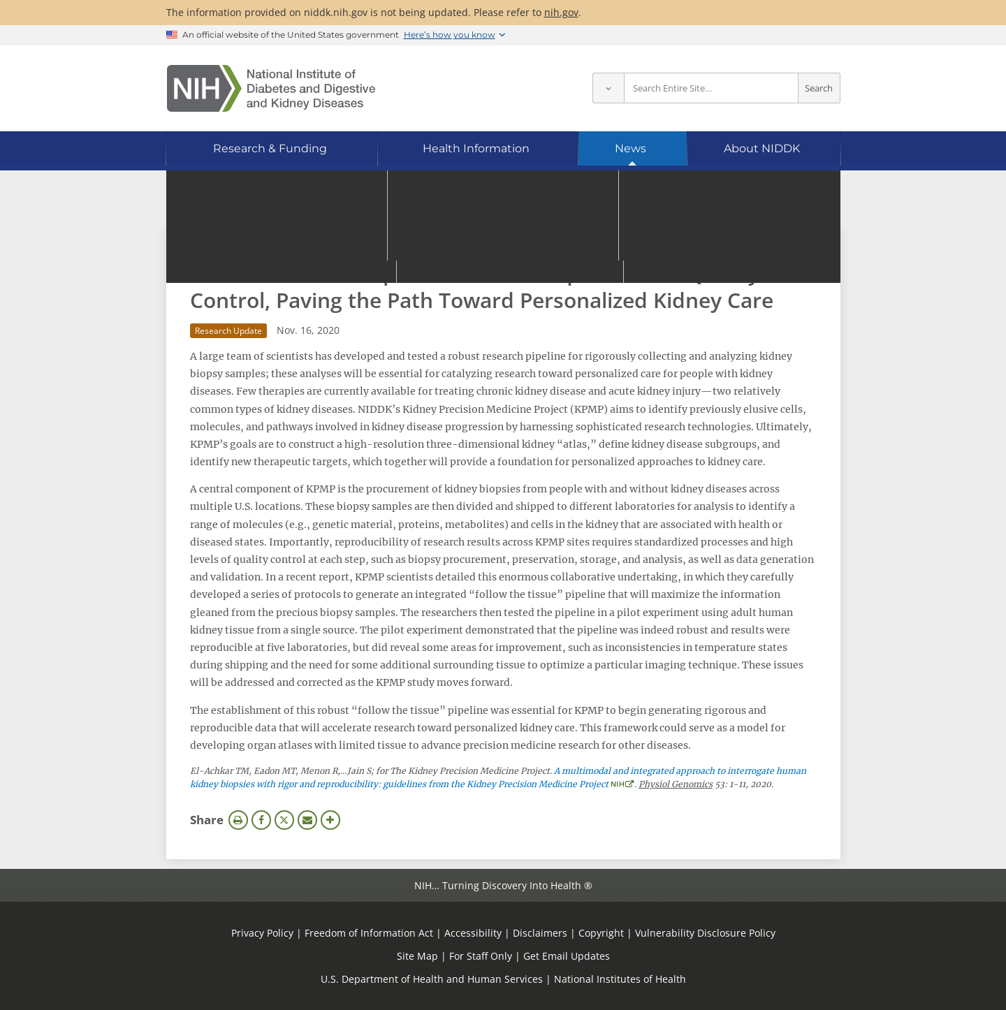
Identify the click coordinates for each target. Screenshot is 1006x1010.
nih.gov (561, 12)
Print (238, 820)
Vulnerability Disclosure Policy (705, 932)
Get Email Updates (566, 956)
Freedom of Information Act (369, 932)
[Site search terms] (711, 88)
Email (307, 820)
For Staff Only (480, 956)
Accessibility (473, 932)
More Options (330, 820)
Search (819, 88)
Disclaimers (540, 932)
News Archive (235, 242)
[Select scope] (608, 88)
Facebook (261, 820)
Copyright (601, 932)
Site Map (417, 956)
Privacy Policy (262, 932)
